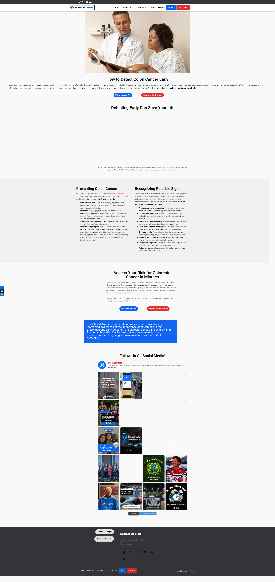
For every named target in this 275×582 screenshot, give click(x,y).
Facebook (82, 2)
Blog (153, 8)
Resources (141, 8)
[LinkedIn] (2, 294)
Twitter (80, 2)
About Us (128, 8)
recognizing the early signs (11, 199)
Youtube (87, 2)
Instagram (84, 2)
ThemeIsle (193, 571)
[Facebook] (2, 287)
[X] (2, 291)
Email (92, 2)
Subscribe (183, 8)
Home (117, 8)
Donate (171, 8)
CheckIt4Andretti (59, 85)
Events (161, 8)
